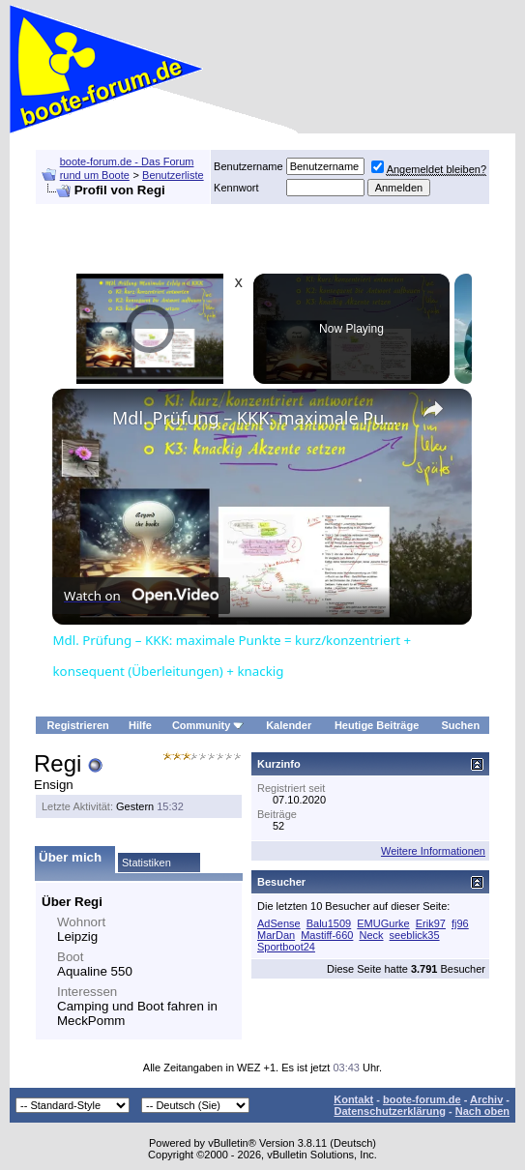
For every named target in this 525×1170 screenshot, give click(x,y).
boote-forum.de (422, 1099)
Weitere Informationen (433, 851)
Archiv (486, 1099)
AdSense (279, 923)
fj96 (460, 923)
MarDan (276, 935)
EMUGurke (383, 923)
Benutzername (248, 166)
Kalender (288, 725)
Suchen (460, 725)
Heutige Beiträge (377, 725)
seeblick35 (415, 935)
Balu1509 (329, 923)
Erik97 (431, 923)
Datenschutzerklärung (390, 1111)
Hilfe (140, 725)
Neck (371, 935)
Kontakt (353, 1099)
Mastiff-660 (327, 935)
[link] (83, 419)
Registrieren (78, 725)
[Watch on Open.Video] (141, 595)
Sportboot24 (286, 946)
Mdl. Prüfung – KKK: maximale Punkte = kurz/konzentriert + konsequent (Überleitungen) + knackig (259, 417)
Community (208, 725)
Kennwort (236, 187)
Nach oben (482, 1111)
